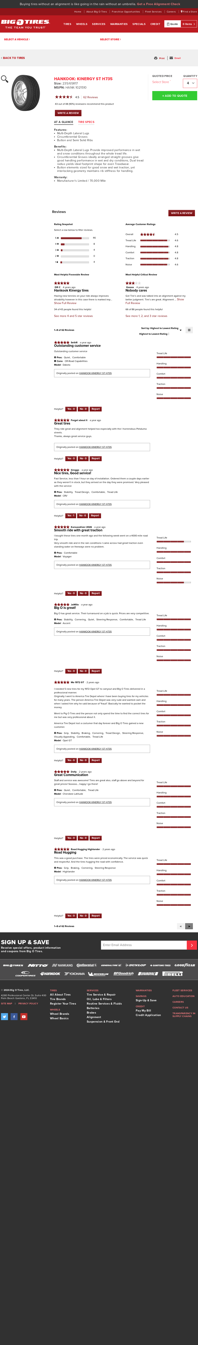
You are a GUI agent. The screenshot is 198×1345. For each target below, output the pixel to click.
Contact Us (180, 1007)
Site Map (6, 1003)
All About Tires (60, 994)
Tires (67, 24)
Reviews (91, 97)
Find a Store (189, 11)
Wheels (82, 24)
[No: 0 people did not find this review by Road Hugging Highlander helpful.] (83, 916)
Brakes (91, 1012)
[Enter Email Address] (144, 945)
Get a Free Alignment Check (158, 4)
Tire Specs (86, 122)
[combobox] (190, 83)
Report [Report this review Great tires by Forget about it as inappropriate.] (96, 458)
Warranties (119, 24)
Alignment (94, 1017)
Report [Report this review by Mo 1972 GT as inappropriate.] (96, 760)
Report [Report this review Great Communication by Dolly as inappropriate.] (96, 838)
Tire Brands (58, 999)
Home (78, 11)
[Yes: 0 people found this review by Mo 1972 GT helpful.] (71, 760)
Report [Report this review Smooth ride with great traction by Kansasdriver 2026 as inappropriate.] (96, 593)
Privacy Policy (28, 1003)
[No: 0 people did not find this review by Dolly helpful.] (83, 838)
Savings (141, 996)
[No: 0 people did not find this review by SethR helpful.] (83, 409)
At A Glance (63, 122)
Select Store (110, 39)
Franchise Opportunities (126, 11)
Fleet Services (153, 11)
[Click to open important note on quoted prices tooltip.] (170, 81)
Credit (155, 24)
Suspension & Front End (103, 1021)
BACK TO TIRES (13, 58)
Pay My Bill (143, 1010)
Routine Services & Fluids (104, 1003)
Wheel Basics (59, 1018)
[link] (64, 97)
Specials (139, 24)
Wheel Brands (59, 1014)
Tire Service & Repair (101, 994)
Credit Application (148, 1015)
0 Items (189, 23)
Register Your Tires (63, 1003)
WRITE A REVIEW (69, 113)
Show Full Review (65, 303)
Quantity (190, 76)
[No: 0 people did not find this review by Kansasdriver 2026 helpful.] (83, 593)
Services (99, 24)
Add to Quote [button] (174, 95)
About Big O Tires (97, 11)
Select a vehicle (17, 39)
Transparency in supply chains (184, 1015)
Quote (172, 23)
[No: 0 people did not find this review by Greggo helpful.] (82, 515)
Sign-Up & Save (146, 1000)
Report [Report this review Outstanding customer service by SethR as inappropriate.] (96, 409)
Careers (172, 11)
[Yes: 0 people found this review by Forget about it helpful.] (71, 458)
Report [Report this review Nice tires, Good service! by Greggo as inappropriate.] (95, 515)
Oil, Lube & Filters (99, 999)
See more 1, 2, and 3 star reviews (146, 316)
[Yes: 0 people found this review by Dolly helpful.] (71, 838)
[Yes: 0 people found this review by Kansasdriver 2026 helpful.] (71, 593)
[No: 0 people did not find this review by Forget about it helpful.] (83, 458)
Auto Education (183, 996)
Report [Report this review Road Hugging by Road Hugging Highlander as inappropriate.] (96, 915)
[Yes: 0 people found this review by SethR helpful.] (71, 409)
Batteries (93, 1008)
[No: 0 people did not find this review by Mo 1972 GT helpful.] (83, 760)
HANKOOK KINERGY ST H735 (95, 373)
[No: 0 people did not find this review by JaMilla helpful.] (83, 671)
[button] (159, 58)
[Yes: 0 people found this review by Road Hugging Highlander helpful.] (71, 916)
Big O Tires (25, 23)
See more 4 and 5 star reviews (73, 316)
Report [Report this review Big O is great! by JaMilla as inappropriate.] (96, 671)
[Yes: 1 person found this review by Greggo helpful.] (70, 515)
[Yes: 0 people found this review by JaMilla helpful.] (71, 671)
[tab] (65, 122)
